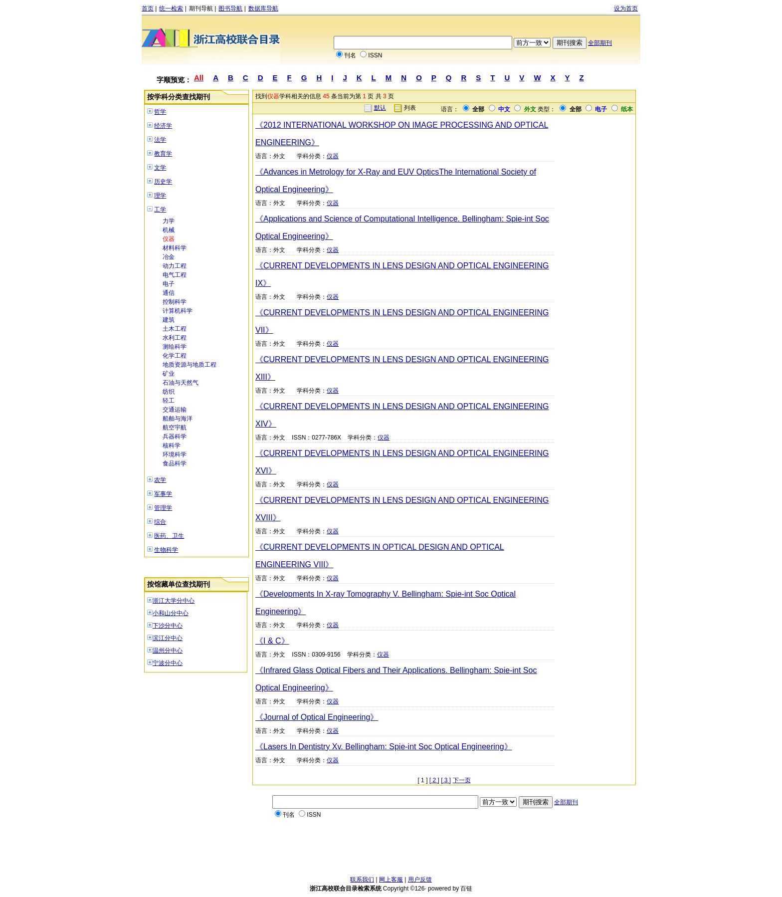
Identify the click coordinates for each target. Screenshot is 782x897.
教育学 (163, 153)
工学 (160, 209)
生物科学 (166, 549)
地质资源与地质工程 (189, 364)
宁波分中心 (168, 663)
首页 (148, 8)
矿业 (169, 373)
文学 (160, 167)
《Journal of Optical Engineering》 (316, 717)
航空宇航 (175, 427)
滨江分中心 (168, 638)
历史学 (163, 181)
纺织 (169, 391)
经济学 (163, 125)
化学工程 (175, 355)
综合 (160, 521)
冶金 (169, 256)
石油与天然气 (180, 382)
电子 (169, 283)
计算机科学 (178, 310)
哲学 (160, 111)
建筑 (169, 319)
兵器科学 (175, 436)
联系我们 (362, 879)
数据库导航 (263, 8)
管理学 (163, 507)
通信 (169, 292)
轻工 (169, 400)
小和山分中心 (171, 613)
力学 (169, 221)
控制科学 (175, 301)
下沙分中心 (168, 625)
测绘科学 (175, 346)
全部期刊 (600, 42)
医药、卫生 (169, 535)
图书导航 (230, 8)
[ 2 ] (434, 780)
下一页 (462, 780)
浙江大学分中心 (174, 600)
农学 (160, 479)
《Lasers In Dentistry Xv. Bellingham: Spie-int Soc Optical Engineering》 (383, 746)
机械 (169, 229)
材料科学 (175, 247)
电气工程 (175, 274)
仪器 (169, 238)
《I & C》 (272, 641)
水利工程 (175, 337)
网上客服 (391, 879)
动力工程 (175, 265)
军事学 (163, 493)
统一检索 (171, 8)
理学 (160, 195)
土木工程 (175, 328)
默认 (380, 107)
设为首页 (626, 8)
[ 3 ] (446, 780)
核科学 (172, 445)
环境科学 (175, 454)
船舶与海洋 (178, 418)
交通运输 (175, 409)
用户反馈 (420, 879)
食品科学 (175, 463)
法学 (160, 139)
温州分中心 (168, 650)
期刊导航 (201, 8)
